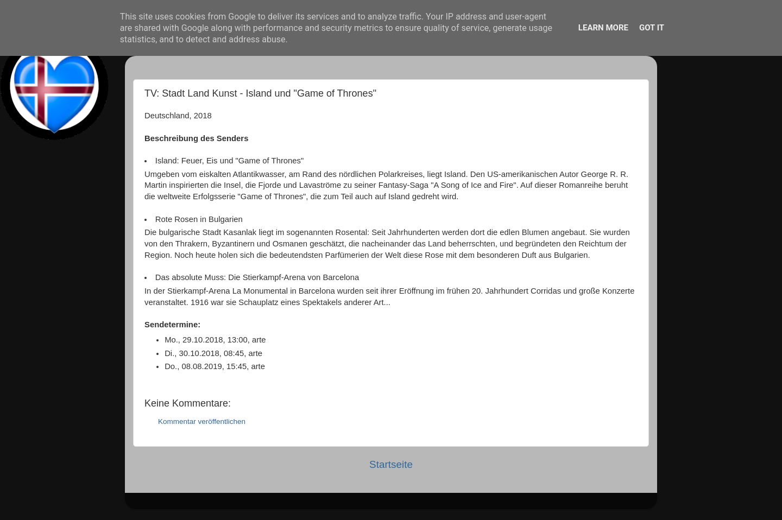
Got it (651, 28)
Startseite (391, 464)
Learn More (603, 28)
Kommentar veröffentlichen (201, 421)
